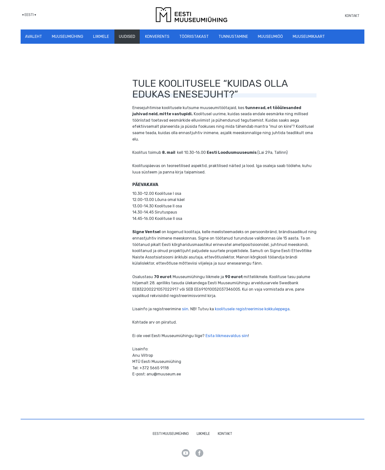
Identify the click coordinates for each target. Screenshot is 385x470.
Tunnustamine (233, 36)
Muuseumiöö (270, 36)
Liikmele (101, 36)
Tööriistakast (194, 36)
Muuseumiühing (67, 36)
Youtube (186, 453)
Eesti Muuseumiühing (171, 434)
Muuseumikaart (309, 36)
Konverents (157, 36)
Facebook (199, 453)
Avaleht (33, 36)
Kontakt (352, 16)
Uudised (127, 36)
